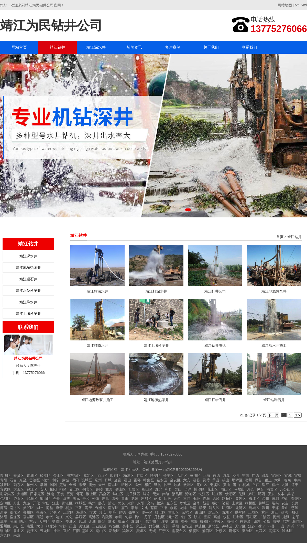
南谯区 (113, 485)
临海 (206, 498)
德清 (3, 508)
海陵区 (107, 517)
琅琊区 (126, 485)
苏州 (165, 526)
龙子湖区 (133, 494)
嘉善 (59, 508)
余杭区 (187, 512)
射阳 (295, 517)
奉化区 (15, 512)
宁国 (245, 475)
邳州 (300, 526)
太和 (277, 480)
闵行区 (115, 475)
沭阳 (3, 517)
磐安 (101, 503)
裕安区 (162, 480)
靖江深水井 (96, 47)
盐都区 (57, 521)
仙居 (167, 498)
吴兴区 (28, 508)
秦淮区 (247, 531)
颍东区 (18, 485)
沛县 (271, 526)
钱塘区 (133, 512)
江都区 (238, 517)
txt (297, 5)
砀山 (225, 480)
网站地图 (285, 5)
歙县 (177, 485)
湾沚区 (190, 494)
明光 (92, 485)
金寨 (117, 480)
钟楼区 (227, 526)
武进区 (200, 526)
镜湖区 (230, 494)
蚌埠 (146, 494)
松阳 (95, 498)
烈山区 (120, 489)
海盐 (49, 508)
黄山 (226, 485)
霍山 (127, 480)
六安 (186, 480)
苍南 (154, 508)
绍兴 (275, 503)
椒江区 (254, 498)
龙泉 (134, 498)
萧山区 (200, 512)
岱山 (285, 498)
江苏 (251, 526)
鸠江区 (217, 494)
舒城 (108, 480)
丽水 (157, 498)
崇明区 (5, 475)
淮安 (164, 521)
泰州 (118, 517)
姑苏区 (154, 526)
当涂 (187, 489)
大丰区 (44, 521)
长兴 (294, 503)
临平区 (147, 512)
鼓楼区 (220, 531)
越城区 (263, 503)
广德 (255, 475)
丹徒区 (159, 517)
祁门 (147, 485)
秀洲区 (100, 508)
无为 (156, 494)
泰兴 (49, 517)
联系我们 (249, 47)
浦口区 (207, 531)
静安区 (155, 475)
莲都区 (146, 498)
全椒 (72, 485)
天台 (177, 498)
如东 (256, 521)
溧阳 (175, 526)
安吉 (285, 503)
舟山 (16, 503)
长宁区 (168, 475)
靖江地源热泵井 (28, 267)
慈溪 (294, 508)
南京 (16, 535)
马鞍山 (239, 489)
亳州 (98, 480)
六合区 (5, 535)
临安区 (160, 512)
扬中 (138, 517)
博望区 (199, 489)
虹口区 (142, 475)
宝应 (207, 517)
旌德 (216, 475)
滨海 (13, 521)
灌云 (184, 521)
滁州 (138, 485)
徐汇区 (182, 475)
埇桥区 (237, 480)
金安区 (175, 480)
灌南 (174, 521)
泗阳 (294, 512)
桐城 (246, 485)
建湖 (286, 517)
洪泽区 (123, 521)
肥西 (261, 494)
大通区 (22, 494)
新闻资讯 (134, 47)
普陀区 (296, 498)
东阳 (140, 503)
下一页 (273, 415)
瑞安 (202, 508)
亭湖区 (70, 521)
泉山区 (18, 531)
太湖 (285, 485)
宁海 (275, 508)
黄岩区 (240, 498)
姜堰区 (80, 517)
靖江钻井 (57, 47)
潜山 (236, 485)
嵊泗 (275, 498)
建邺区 (234, 531)
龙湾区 (240, 508)
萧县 (216, 480)
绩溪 (226, 475)
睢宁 (261, 526)
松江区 (45, 475)
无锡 (152, 531)
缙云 (115, 498)
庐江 (251, 494)
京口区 (186, 517)
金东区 (171, 503)
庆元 (76, 498)
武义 (121, 503)
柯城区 (80, 503)
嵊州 (216, 503)
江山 (55, 503)
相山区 (147, 489)
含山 (178, 489)
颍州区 (32, 485)
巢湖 (290, 494)
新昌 (206, 503)
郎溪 (265, 475)
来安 (82, 485)
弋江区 (204, 494)
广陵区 (264, 517)
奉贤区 (18, 475)
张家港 (51, 526)
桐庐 (112, 512)
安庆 (43, 489)
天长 (101, 485)
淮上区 (91, 494)
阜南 (297, 480)
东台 (32, 521)
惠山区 (87, 531)
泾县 (235, 475)
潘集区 (272, 489)
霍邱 (137, 480)
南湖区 (113, 508)
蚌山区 (118, 494)
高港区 (94, 517)
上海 (206, 475)
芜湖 (242, 494)
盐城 (82, 521)
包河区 (5, 498)
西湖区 (227, 512)
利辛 (55, 480)
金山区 (58, 475)
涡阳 (75, 480)
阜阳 (43, 485)
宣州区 (276, 475)
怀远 (79, 494)
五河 (70, 494)
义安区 (74, 489)
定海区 (5, 503)
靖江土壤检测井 (28, 314)
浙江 (274, 512)
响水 (23, 521)
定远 (63, 485)
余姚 (3, 512)
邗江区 (251, 517)
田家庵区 (37, 494)
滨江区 (213, 512)
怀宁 (294, 485)
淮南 (50, 494)
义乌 (150, 503)
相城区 (114, 526)
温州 (265, 508)
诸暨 (225, 503)
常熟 (63, 526)
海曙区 (81, 512)
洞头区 (214, 508)
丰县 (280, 526)
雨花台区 (179, 531)
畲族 (66, 498)
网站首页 (19, 47)
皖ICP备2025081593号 (184, 470)
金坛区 (187, 526)
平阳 (163, 508)
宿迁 (39, 517)
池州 (46, 480)
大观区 (18, 489)
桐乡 (69, 508)
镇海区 (41, 512)
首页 (279, 237)
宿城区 (28, 517)
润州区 (172, 517)
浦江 (111, 503)
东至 (23, 480)
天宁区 (240, 526)
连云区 (218, 521)
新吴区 (114, 531)
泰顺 (134, 508)
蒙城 (65, 480)
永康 (131, 503)
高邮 (217, 517)
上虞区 (237, 503)
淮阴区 (136, 521)
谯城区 (86, 480)
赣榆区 (205, 521)
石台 (13, 480)
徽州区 (188, 485)
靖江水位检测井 (28, 291)
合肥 (56, 498)
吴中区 (127, 526)
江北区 (68, 512)
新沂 (290, 526)
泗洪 (284, 512)
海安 (276, 521)
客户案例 (172, 47)
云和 (86, 498)
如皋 (266, 521)
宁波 (93, 512)
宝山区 (102, 475)
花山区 (212, 489)
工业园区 (99, 526)
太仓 (39, 526)
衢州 (92, 503)
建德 (122, 512)
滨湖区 (141, 531)
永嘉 (173, 508)
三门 (186, 498)
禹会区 (104, 494)
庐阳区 (18, 498)
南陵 (165, 494)
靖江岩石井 (28, 279)
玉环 (196, 498)
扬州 (276, 517)
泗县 (196, 480)
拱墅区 (240, 512)
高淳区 (274, 531)
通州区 (5, 526)
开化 (36, 503)
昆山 (72, 526)
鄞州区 (28, 512)
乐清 (192, 508)
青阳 (3, 480)
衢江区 (67, 503)
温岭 (216, 498)
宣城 (288, 475)
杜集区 (133, 489)
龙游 (26, 503)
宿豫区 (15, 517)
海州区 (232, 521)
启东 (286, 521)
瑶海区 (32, 498)
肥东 (271, 494)
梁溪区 (127, 531)
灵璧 (206, 480)
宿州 (248, 480)
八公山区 (287, 489)
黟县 (157, 485)
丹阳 (147, 517)
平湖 (78, 508)
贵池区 (34, 480)
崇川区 (18, 526)
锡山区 (101, 531)
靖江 (59, 517)
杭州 (265, 512)
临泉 (287, 480)
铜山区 (5, 531)
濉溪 (109, 489)
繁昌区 (177, 494)
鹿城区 (254, 508)
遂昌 (105, 498)
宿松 (275, 485)
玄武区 (260, 531)
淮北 (158, 489)
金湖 (92, 521)
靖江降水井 (28, 302)
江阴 (76, 531)
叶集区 (148, 480)
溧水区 (287, 531)
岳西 (255, 485)
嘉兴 (124, 508)
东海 (194, 521)
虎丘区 (141, 526)
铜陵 (99, 489)
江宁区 (164, 531)
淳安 (102, 512)
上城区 (253, 512)
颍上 (268, 480)
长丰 (280, 494)
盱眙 (101, 521)
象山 (285, 508)
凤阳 (53, 485)
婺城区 (185, 503)
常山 (46, 503)
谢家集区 (7, 494)
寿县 (250, 489)
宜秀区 (5, 489)
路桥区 (227, 498)
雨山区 (226, 489)
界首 (258, 480)
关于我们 (211, 47)
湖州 (39, 508)
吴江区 (84, 526)
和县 (168, 489)
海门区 (297, 521)
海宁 (88, 508)
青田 (124, 498)
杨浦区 (128, 475)
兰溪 (160, 503)
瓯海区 (227, 508)
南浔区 (15, 508)
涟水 (111, 521)
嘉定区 (88, 475)
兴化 (69, 517)
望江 (265, 485)
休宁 (167, 485)
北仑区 (55, 512)
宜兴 (66, 531)
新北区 (213, 526)
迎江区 (32, 489)
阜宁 (3, 521)
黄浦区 (195, 475)
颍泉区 (5, 485)
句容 (128, 517)
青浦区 (32, 475)
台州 (265, 498)
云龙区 (45, 531)
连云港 (245, 521)
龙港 (183, 508)
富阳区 (173, 512)
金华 (196, 503)
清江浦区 (151, 521)
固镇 (60, 494)
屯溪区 (215, 485)
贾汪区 (32, 531)
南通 (30, 526)
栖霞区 (194, 531)
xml (304, 5)
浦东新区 (74, 475)
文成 (144, 508)
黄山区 (201, 485)
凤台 (260, 489)
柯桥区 (250, 503)
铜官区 (87, 489)
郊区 (63, 489)
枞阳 (53, 489)
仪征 (226, 517)
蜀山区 (45, 498)
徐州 (56, 531)
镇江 (197, 517)
